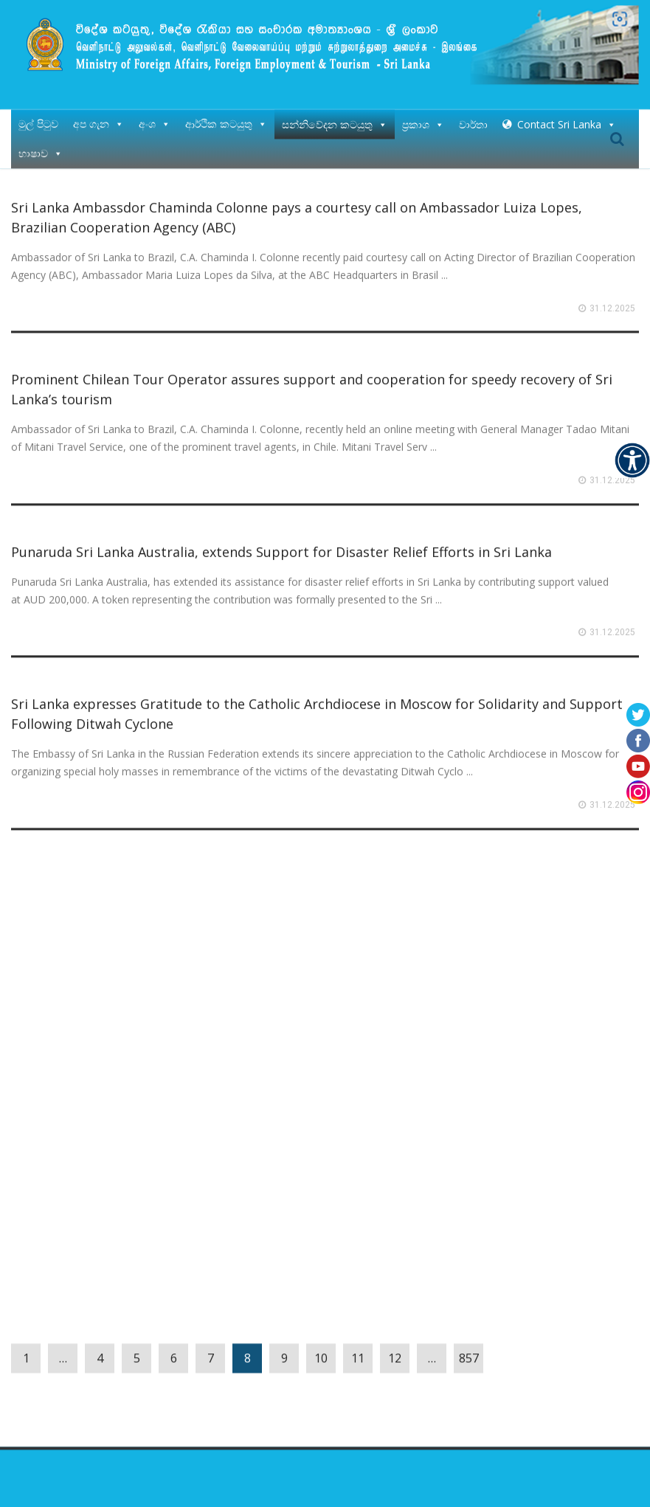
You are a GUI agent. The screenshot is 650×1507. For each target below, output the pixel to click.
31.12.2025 (612, 303)
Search (617, 133)
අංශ (154, 118)
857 (469, 1353)
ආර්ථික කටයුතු (226, 118)
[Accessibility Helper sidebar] (632, 460)
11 (357, 1353)
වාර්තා (473, 118)
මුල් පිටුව (38, 118)
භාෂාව (40, 148)
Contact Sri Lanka (566, 118)
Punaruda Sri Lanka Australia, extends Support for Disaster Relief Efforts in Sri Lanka (281, 546)
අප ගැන (98, 118)
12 (394, 1353)
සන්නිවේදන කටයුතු (334, 118)
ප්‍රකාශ (423, 118)
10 (321, 1353)
